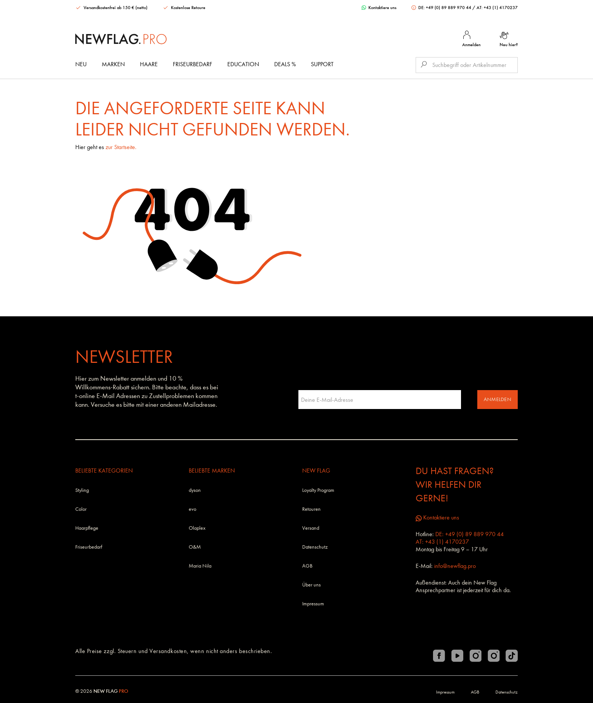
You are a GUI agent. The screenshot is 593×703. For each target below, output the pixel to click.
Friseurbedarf (192, 64)
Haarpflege (86, 528)
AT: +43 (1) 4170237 (497, 7)
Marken (113, 64)
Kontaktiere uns (379, 7)
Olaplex (197, 528)
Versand (310, 528)
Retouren (311, 509)
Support (322, 64)
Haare (149, 64)
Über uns (311, 585)
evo (192, 509)
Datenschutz (315, 547)
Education (243, 64)
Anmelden (497, 399)
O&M (195, 547)
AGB (307, 566)
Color (81, 509)
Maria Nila (200, 566)
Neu (81, 64)
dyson (195, 490)
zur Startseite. (121, 147)
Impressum (313, 603)
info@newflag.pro (455, 565)
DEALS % (285, 64)
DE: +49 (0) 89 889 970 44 (441, 7)
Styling (82, 490)
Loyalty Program (318, 490)
